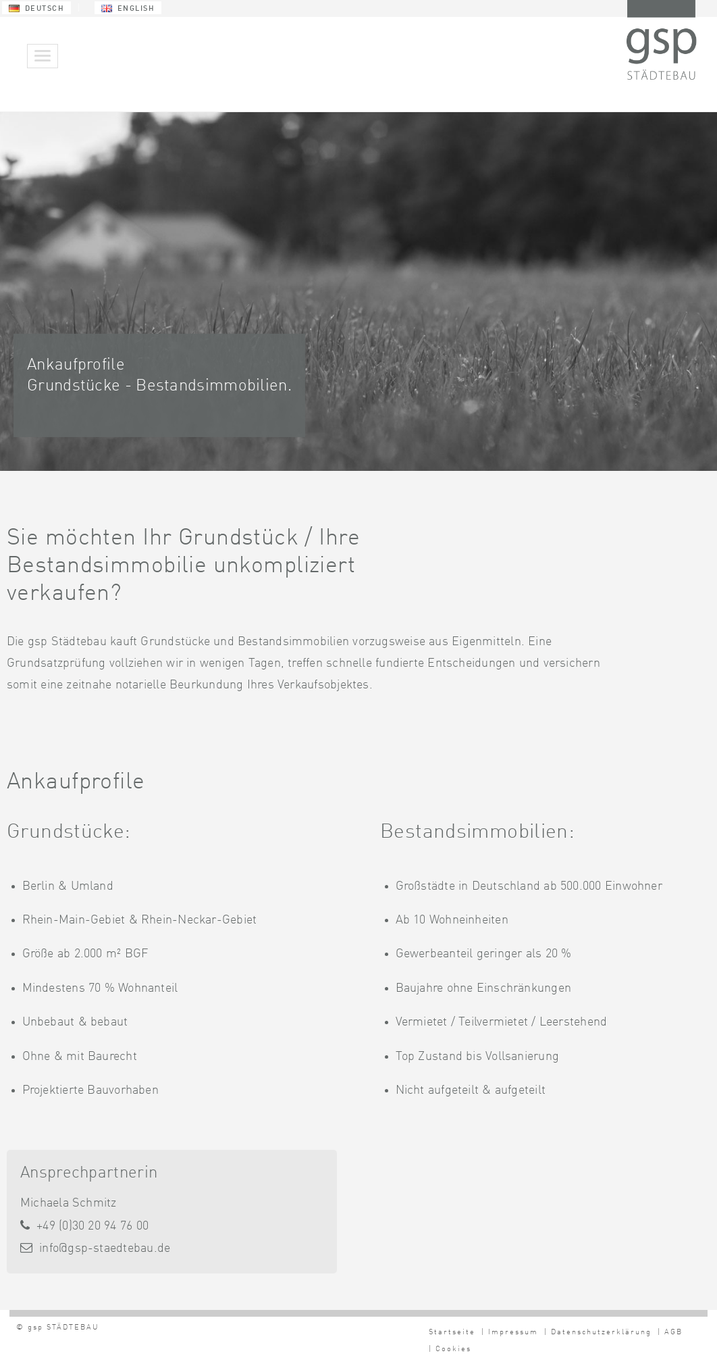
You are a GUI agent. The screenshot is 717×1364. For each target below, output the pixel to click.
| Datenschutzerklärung (598, 1332)
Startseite (452, 1332)
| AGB (670, 1332)
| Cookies (450, 1349)
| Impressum (509, 1332)
